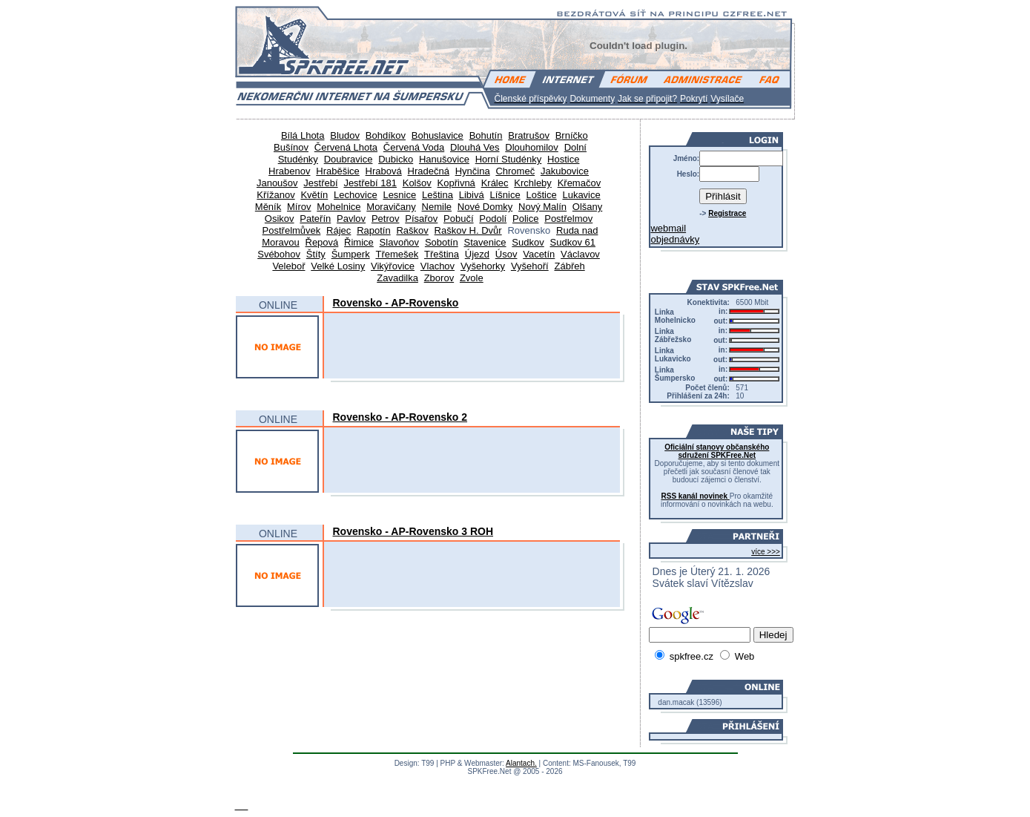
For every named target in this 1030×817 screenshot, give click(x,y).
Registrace (727, 213)
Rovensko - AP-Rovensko (396, 303)
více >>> (765, 552)
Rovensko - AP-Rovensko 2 (400, 417)
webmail (668, 228)
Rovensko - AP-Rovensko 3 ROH (413, 531)
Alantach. (521, 763)
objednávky (674, 239)
